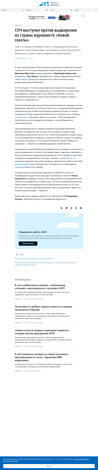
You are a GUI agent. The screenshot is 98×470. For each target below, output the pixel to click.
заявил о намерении (29, 79)
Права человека (20, 58)
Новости (18, 25)
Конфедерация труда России (28, 262)
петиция (50, 258)
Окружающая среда (36, 299)
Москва (21, 254)
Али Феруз (33, 258)
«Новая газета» (21, 117)
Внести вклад (28, 244)
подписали (19, 167)
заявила (69, 173)
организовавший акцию (25, 164)
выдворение (42, 258)
